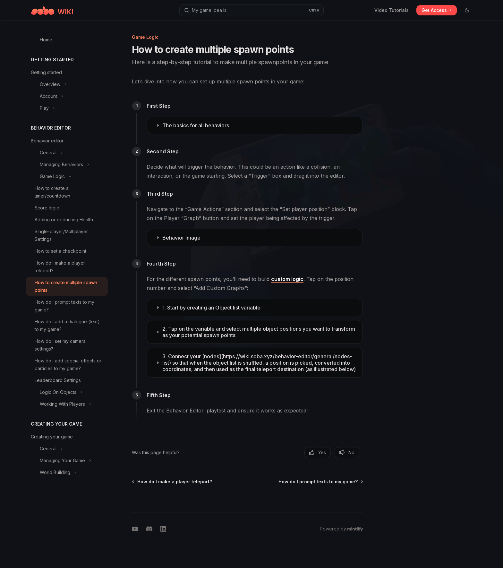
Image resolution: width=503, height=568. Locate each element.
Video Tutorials (391, 10)
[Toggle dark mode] (467, 10)
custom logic (287, 279)
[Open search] (251, 10)
